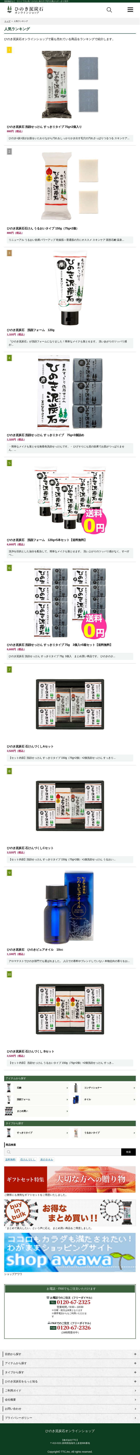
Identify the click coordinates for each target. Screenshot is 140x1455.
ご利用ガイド (13, 1390)
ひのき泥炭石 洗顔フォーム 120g (30, 330)
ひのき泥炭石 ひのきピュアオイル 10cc (35, 949)
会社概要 (10, 1399)
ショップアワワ (70, 1254)
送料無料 (10, 1159)
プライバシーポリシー (18, 1417)
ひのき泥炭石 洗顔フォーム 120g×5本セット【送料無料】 (47, 540)
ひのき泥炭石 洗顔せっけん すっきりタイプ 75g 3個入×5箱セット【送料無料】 (60, 644)
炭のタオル (46, 1159)
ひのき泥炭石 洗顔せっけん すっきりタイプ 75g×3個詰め (45, 435)
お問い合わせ (13, 1408)
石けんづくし (28, 1159)
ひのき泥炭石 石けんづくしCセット (30, 848)
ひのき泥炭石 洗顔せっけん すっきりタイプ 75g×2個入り (44, 126)
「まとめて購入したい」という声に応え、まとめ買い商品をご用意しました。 (70, 1215)
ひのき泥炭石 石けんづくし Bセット (30, 1051)
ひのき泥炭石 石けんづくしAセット (30, 746)
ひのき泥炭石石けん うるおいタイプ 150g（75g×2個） (43, 228)
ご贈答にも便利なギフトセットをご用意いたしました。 (70, 1181)
